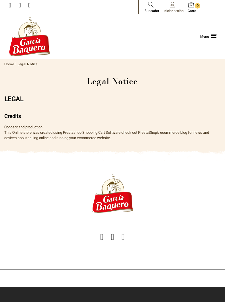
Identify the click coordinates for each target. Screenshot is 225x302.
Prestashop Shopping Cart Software (91, 132)
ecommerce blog (173, 132)
